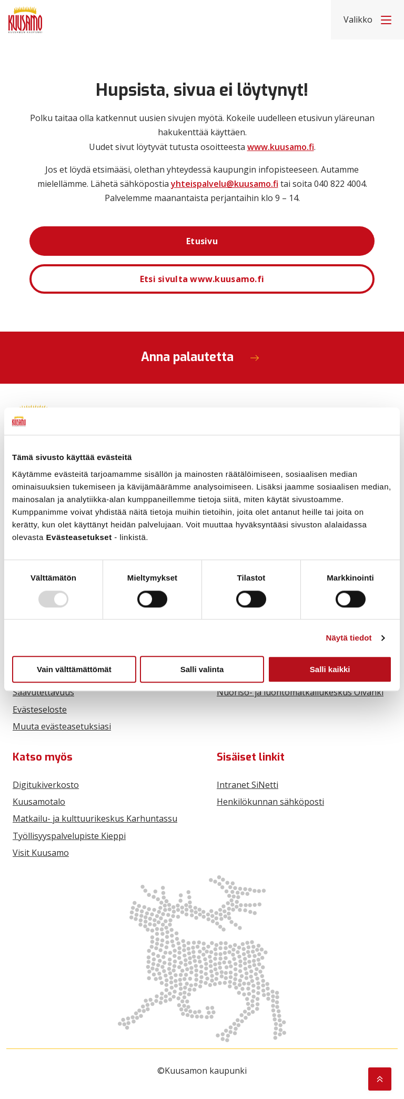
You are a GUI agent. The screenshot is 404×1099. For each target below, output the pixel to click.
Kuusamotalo (39, 801)
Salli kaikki (330, 669)
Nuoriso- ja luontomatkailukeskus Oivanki (300, 692)
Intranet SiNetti (247, 785)
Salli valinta (202, 669)
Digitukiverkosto (46, 785)
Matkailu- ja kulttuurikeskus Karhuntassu (95, 818)
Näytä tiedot (349, 637)
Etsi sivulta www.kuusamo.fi (202, 279)
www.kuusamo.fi (280, 147)
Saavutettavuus (43, 692)
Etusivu (202, 241)
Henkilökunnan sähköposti (270, 801)
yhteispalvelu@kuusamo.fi (224, 183)
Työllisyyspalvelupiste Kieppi (69, 836)
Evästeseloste (40, 709)
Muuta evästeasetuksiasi (62, 726)
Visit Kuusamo (41, 852)
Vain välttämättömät (74, 669)
